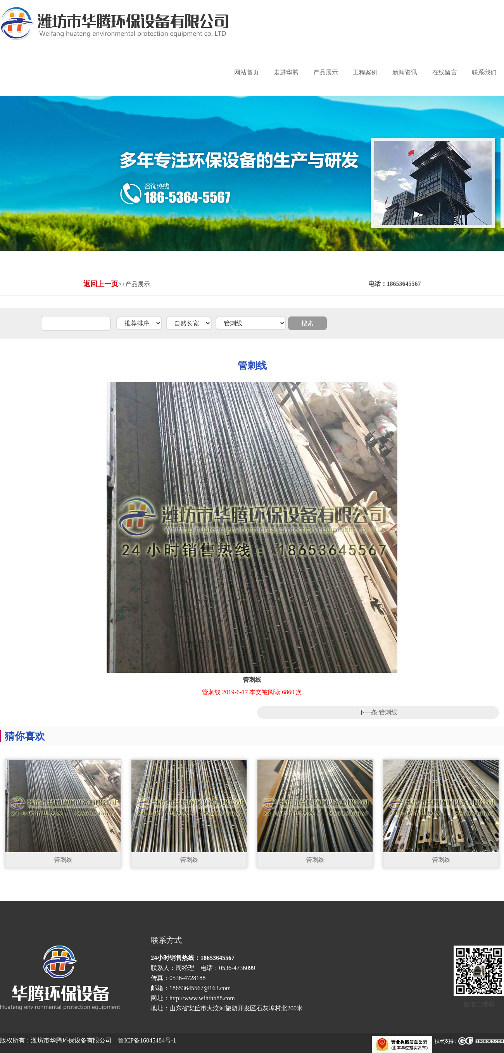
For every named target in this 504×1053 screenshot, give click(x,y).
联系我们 (484, 72)
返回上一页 (100, 284)
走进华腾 (286, 72)
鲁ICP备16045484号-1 (147, 1040)
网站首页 (246, 72)
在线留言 (444, 72)
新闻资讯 (404, 72)
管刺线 (388, 712)
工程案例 (365, 72)
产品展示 (325, 72)
